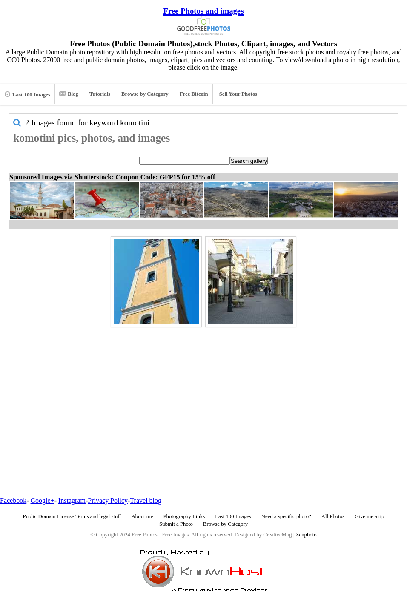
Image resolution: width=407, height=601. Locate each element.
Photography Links (184, 516)
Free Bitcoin (194, 94)
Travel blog (145, 500)
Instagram (72, 500)
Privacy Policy (108, 500)
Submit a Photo (176, 524)
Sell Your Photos (238, 94)
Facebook (13, 500)
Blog (68, 94)
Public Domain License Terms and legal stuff (72, 516)
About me (142, 516)
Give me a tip (369, 516)
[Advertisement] (203, 389)
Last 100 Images (27, 94)
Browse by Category (145, 94)
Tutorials (99, 94)
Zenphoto (306, 535)
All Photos (332, 516)
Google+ (42, 500)
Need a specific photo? (286, 516)
